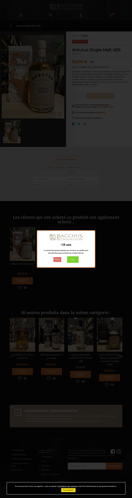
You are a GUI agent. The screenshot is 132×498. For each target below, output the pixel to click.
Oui (73, 260)
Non (57, 260)
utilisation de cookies (67, 486)
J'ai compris (68, 490)
